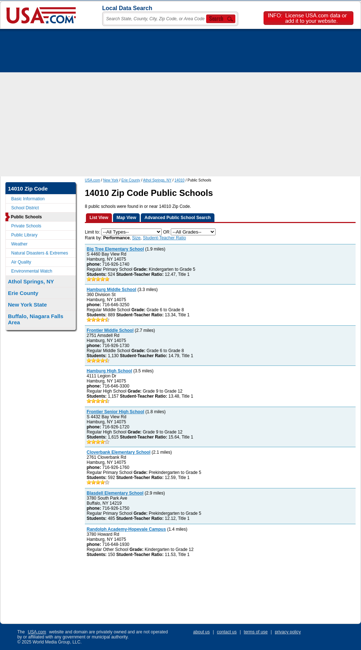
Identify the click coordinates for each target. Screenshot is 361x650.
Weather (19, 244)
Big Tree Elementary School (115, 249)
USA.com (92, 180)
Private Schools (26, 225)
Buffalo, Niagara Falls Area (35, 319)
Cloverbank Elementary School (119, 452)
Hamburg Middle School (111, 289)
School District (25, 207)
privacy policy (288, 631)
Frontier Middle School (110, 330)
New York (110, 180)
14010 (179, 180)
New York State (27, 305)
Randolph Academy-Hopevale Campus (126, 529)
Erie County (130, 180)
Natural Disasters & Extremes (39, 253)
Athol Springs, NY (157, 180)
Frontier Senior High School (115, 411)
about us (201, 631)
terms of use (256, 631)
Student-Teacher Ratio (164, 237)
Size (136, 237)
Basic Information (28, 198)
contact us (227, 631)
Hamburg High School (109, 370)
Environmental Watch (31, 271)
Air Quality (21, 262)
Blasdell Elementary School (115, 493)
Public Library (24, 235)
